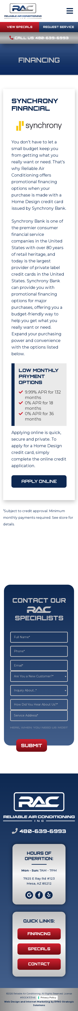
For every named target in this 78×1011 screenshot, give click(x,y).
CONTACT (39, 964)
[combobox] (39, 676)
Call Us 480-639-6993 (39, 37)
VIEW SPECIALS (19, 27)
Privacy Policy (48, 997)
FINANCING (39, 933)
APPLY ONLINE (39, 481)
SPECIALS (39, 949)
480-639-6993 (39, 831)
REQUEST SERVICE (58, 27)
